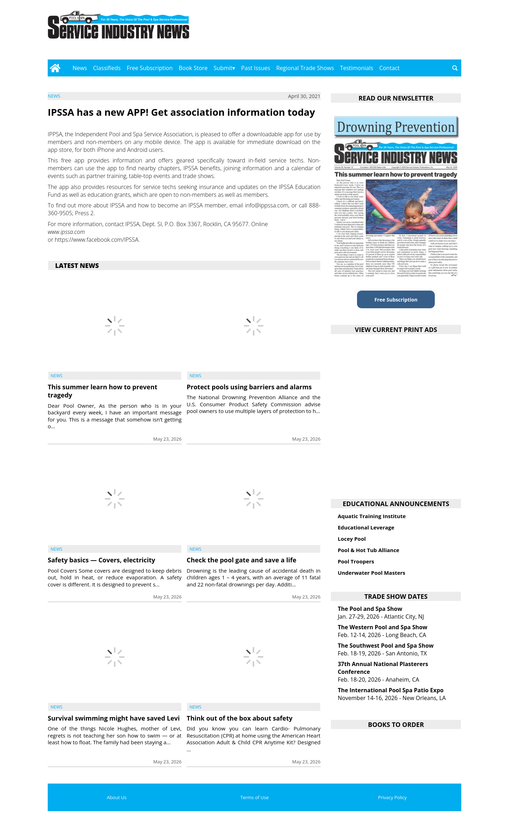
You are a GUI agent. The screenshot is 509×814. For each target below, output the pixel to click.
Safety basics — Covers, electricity (101, 560)
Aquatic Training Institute (371, 516)
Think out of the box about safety (239, 718)
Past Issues (255, 68)
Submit (222, 68)
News (79, 68)
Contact (389, 68)
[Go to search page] (455, 68)
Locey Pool (351, 538)
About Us (117, 797)
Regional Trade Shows (305, 68)
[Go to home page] (55, 68)
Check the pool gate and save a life (241, 560)
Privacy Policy (392, 797)
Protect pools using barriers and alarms (249, 387)
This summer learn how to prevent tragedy (102, 391)
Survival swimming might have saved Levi (114, 718)
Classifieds (107, 68)
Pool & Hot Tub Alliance (368, 550)
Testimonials (356, 68)
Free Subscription (149, 68)
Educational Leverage (366, 527)
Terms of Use (254, 797)
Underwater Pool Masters (371, 572)
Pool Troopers (356, 561)
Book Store (193, 68)
